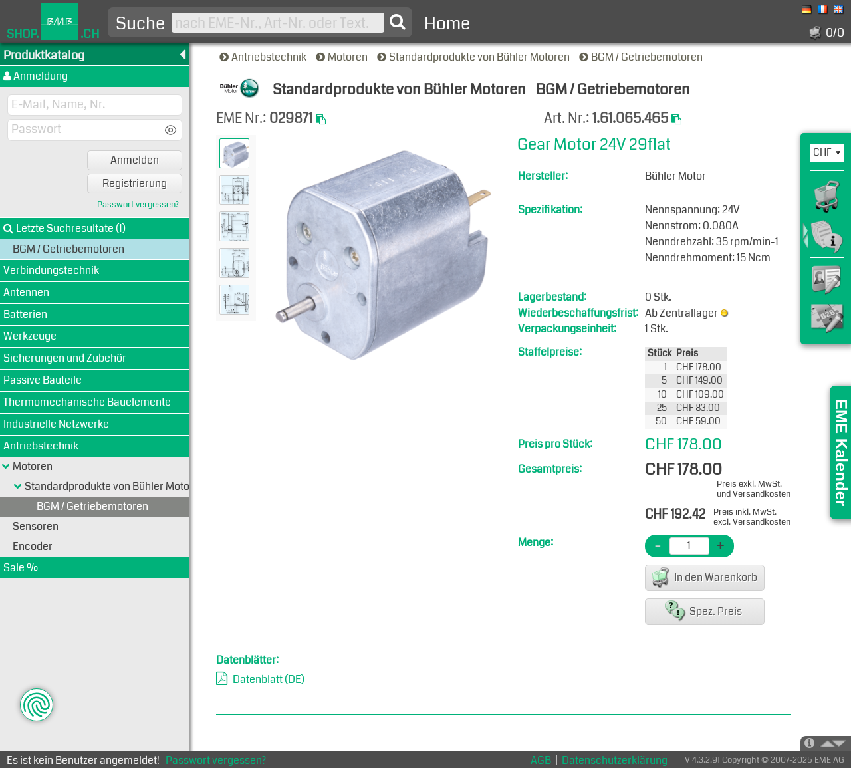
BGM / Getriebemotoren (642, 56)
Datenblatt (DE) (268, 679)
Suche (140, 24)
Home (447, 23)
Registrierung (134, 183)
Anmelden (134, 160)
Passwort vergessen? (138, 205)
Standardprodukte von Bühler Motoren (474, 56)
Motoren (343, 56)
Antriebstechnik (263, 56)
